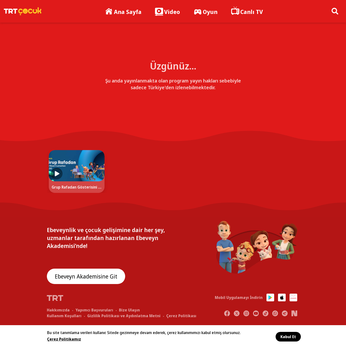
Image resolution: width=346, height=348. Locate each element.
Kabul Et (288, 336)
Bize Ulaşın (129, 309)
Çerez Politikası (181, 315)
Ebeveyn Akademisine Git (87, 276)
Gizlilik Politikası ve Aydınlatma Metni (124, 315)
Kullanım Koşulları (64, 315)
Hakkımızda (58, 309)
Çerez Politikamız (64, 339)
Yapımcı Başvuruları (94, 309)
